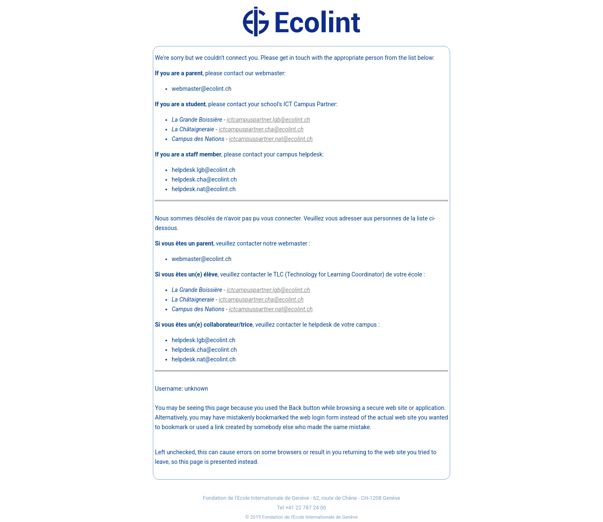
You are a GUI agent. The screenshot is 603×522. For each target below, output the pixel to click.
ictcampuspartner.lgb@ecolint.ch (268, 119)
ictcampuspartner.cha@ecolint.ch (261, 129)
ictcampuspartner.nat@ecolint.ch (271, 139)
